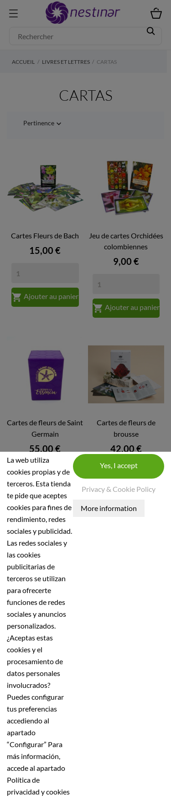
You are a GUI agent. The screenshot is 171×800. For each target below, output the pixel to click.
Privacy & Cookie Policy (118, 489)
